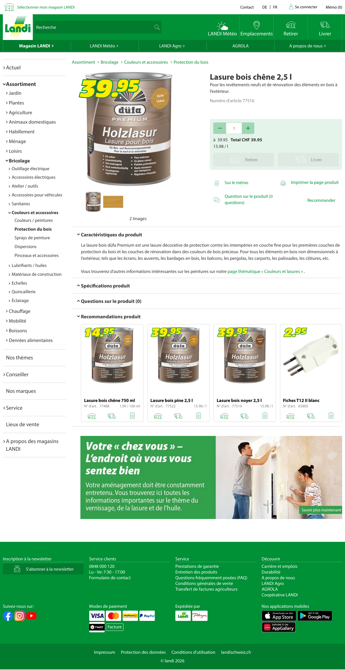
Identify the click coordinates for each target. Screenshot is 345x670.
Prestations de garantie (197, 566)
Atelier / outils (25, 186)
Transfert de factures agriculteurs (206, 589)
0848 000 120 (102, 566)
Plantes (16, 102)
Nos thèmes (19, 357)
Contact (247, 7)
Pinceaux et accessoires (37, 255)
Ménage (17, 141)
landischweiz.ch (236, 652)
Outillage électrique (30, 169)
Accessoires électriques (33, 177)
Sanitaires (21, 204)
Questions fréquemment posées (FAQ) (211, 578)
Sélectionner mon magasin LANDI (46, 7)
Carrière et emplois (280, 566)
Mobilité (17, 320)
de (264, 7)
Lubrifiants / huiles (29, 265)
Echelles (19, 283)
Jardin (15, 93)
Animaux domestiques (32, 121)
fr (275, 7)
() (334, 7)
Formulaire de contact (110, 578)
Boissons (18, 330)
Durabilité (271, 572)
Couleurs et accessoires (35, 213)
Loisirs (15, 151)
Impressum (104, 652)
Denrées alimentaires (31, 340)
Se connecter (306, 6)
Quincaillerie (24, 292)
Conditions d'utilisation (193, 652)
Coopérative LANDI (280, 595)
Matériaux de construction (37, 274)
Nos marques (21, 390)
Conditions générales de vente (204, 583)
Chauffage (20, 311)
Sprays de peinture (32, 238)
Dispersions (25, 247)
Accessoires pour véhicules (37, 195)
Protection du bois (33, 229)
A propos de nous (305, 46)
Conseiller (17, 374)
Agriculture (20, 112)
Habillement (21, 131)
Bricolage (19, 160)
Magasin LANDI (34, 46)
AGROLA (240, 46)
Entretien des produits (196, 572)
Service (14, 407)
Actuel (13, 67)
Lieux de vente (22, 424)
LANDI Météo (102, 46)
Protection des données (143, 652)
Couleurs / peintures (34, 220)
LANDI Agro (170, 46)
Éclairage (20, 300)
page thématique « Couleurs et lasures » (265, 271)
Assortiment (21, 84)
